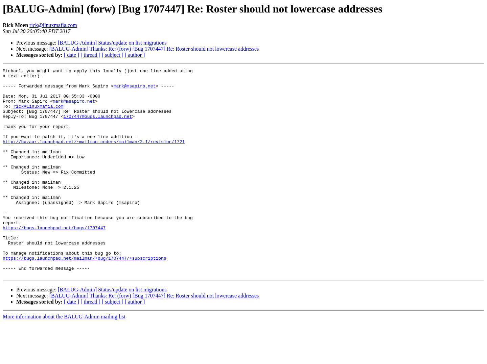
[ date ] (71, 55)
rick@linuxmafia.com (53, 25)
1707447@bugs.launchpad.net (97, 126)
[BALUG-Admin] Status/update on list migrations (112, 43)
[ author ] (135, 55)
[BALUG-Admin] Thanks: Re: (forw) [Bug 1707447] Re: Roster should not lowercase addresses (154, 49)
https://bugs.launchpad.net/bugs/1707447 (54, 260)
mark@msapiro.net (135, 90)
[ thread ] (90, 55)
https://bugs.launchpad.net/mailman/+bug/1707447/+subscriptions (84, 296)
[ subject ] (112, 55)
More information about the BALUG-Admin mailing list (64, 358)
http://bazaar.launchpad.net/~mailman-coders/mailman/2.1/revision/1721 (94, 157)
